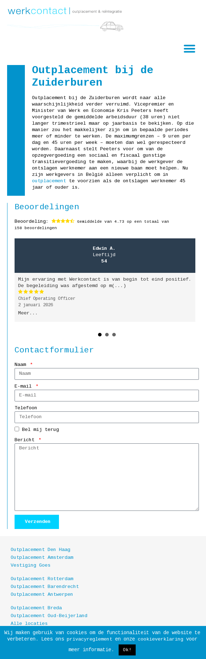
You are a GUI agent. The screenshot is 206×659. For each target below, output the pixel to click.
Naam (22, 364)
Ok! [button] (127, 650)
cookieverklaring (160, 639)
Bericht (26, 440)
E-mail (24, 386)
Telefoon (26, 408)
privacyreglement (89, 639)
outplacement (49, 181)
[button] (189, 48)
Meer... (28, 313)
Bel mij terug (40, 429)
